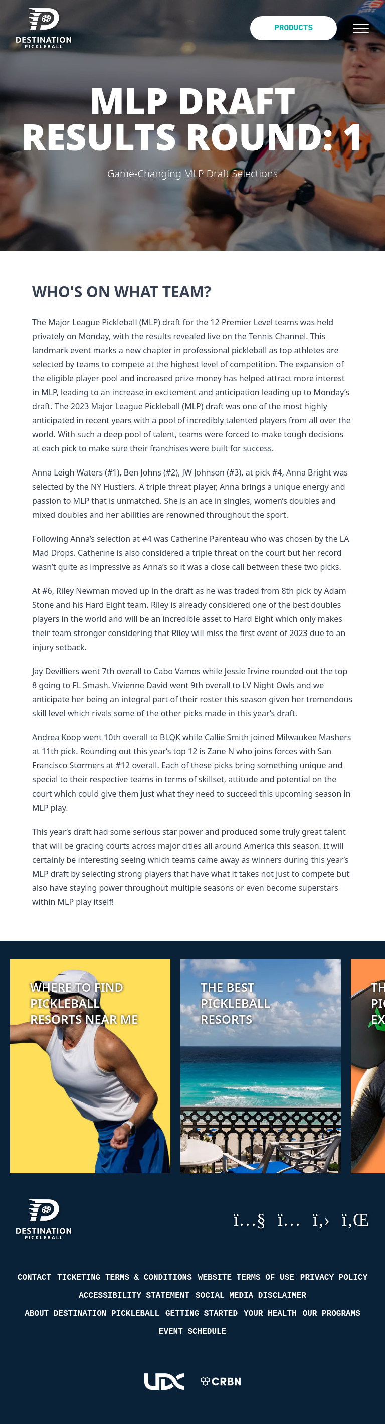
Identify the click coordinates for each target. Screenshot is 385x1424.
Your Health (270, 1313)
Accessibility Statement (134, 1295)
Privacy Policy (333, 1277)
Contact (34, 1277)
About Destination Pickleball (92, 1313)
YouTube (250, 1219)
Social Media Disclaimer (251, 1295)
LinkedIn (355, 1219)
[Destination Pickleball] (50, 28)
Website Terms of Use (246, 1277)
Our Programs (331, 1313)
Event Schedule (192, 1331)
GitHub (321, 1219)
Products (293, 28)
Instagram (289, 1219)
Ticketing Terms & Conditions (124, 1277)
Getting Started (201, 1313)
